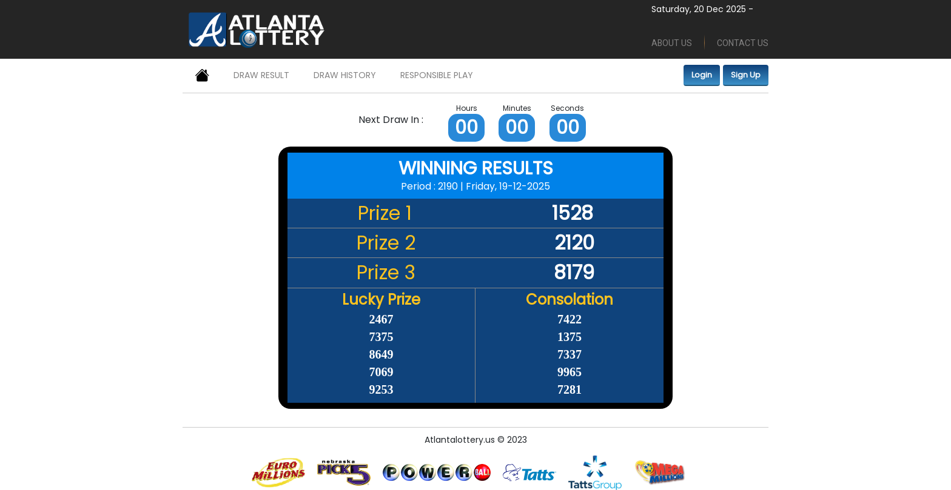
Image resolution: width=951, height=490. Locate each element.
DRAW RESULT (261, 75)
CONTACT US (742, 43)
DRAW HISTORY (345, 75)
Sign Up (746, 75)
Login (701, 75)
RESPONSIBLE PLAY (436, 75)
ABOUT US (671, 43)
